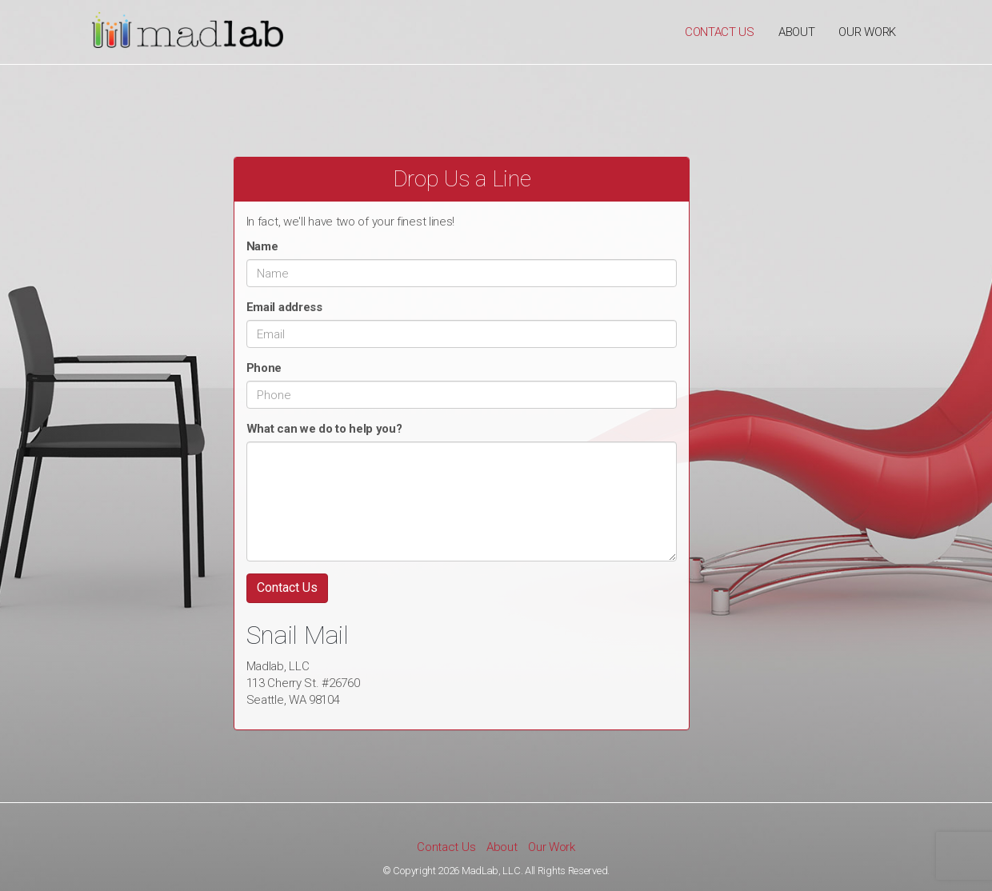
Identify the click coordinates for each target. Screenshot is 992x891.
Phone (264, 368)
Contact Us (719, 32)
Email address (284, 307)
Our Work (867, 32)
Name (262, 246)
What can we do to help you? (324, 429)
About (796, 32)
